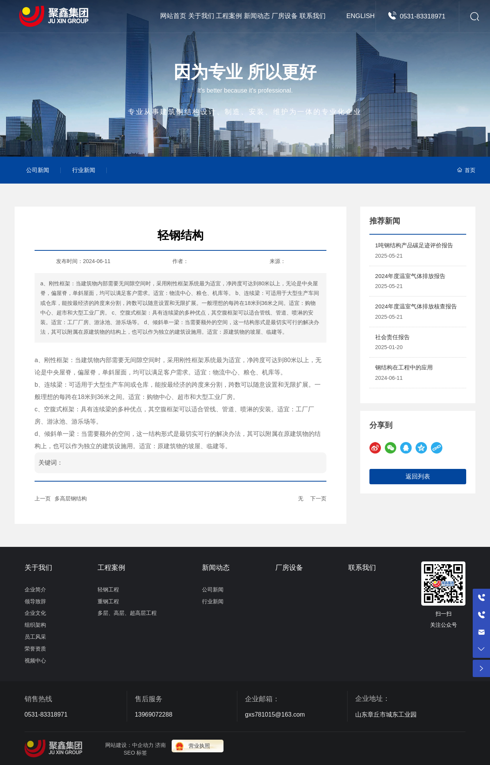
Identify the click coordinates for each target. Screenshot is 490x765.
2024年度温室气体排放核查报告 (416, 306)
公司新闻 (37, 170)
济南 (160, 745)
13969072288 (153, 714)
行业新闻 (83, 170)
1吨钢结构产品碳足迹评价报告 (414, 245)
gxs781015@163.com (275, 714)
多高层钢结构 (71, 498)
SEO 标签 (135, 753)
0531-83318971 (422, 30)
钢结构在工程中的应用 (404, 367)
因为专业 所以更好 (245, 72)
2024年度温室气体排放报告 (410, 276)
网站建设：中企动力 (129, 745)
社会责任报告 (392, 337)
